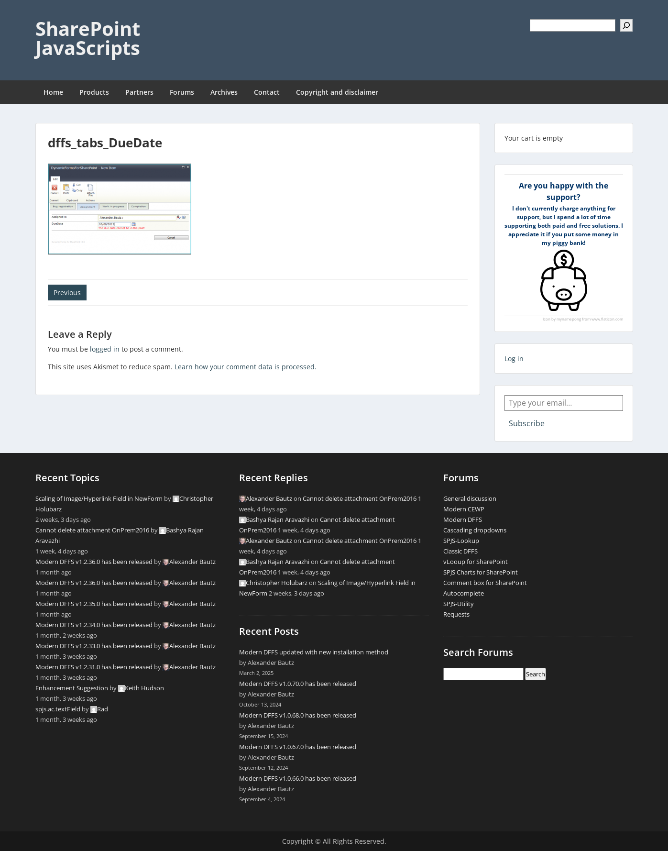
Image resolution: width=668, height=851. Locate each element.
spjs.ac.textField (57, 709)
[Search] (626, 25)
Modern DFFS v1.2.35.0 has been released (94, 603)
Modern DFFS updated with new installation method (313, 652)
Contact (267, 92)
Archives (224, 92)
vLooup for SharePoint (475, 561)
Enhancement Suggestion (71, 688)
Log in (514, 358)
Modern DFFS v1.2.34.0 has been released (94, 624)
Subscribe (527, 423)
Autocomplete (463, 593)
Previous (67, 292)
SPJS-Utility (458, 603)
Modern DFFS (462, 519)
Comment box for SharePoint (485, 582)
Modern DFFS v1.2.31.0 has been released (94, 667)
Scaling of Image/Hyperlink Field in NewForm (99, 498)
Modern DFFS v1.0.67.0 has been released (297, 746)
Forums (182, 92)
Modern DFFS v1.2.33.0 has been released (94, 645)
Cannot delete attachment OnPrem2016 (92, 530)
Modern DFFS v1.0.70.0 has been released (297, 683)
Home (53, 92)
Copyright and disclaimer (337, 92)
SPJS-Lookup (461, 540)
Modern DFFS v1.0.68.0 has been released (297, 715)
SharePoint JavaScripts (87, 38)
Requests (456, 614)
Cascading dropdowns (474, 530)
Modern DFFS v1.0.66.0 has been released (297, 778)
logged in (105, 349)
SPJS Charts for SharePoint (480, 572)
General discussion (469, 498)
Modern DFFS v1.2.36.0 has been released (94, 561)
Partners (139, 92)
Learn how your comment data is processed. (246, 366)
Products (94, 92)
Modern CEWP (463, 509)
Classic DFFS (460, 551)
